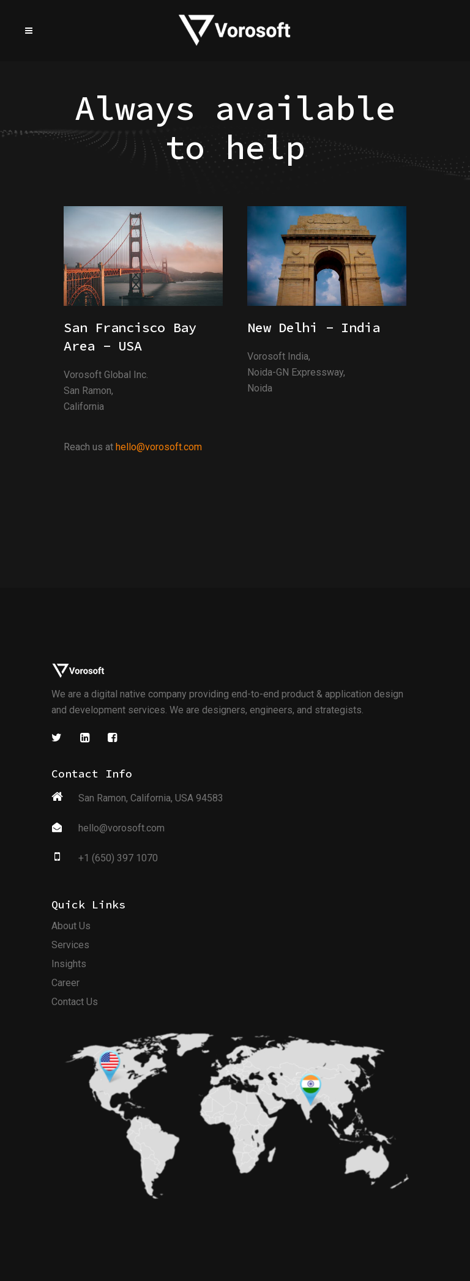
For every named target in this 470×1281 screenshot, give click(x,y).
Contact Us (74, 1003)
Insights (68, 965)
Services (70, 946)
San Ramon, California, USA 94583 (150, 800)
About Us (71, 928)
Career (65, 984)
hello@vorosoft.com (159, 447)
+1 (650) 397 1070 (118, 860)
